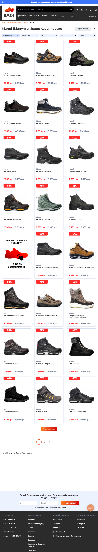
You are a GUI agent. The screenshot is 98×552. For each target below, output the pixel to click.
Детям (44, 16)
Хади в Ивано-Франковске (11, 22)
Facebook (81, 522)
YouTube (80, 530)
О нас (30, 530)
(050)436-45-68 (9, 530)
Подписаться (70, 505)
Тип (49, 35)
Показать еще (49, 431)
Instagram (81, 526)
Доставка (32, 534)
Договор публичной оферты (36, 547)
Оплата (31, 538)
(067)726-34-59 (9, 526)
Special (70, 17)
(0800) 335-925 (9, 522)
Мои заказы (57, 522)
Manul (32, 22)
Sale (62, 17)
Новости (31, 522)
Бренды (54, 16)
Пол (68, 35)
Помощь (91, 17)
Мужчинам (21, 16)
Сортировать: (83, 29)
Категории (30, 35)
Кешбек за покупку (36, 526)
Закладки (56, 526)
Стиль (87, 35)
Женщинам (34, 16)
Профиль (56, 530)
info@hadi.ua (8, 534)
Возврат (31, 542)
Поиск (69, 9)
